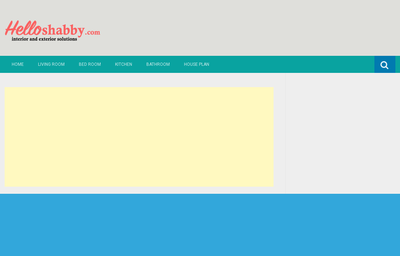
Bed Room (90, 64)
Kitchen (123, 64)
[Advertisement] (139, 137)
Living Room (51, 64)
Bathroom (158, 64)
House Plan (196, 64)
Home (18, 64)
